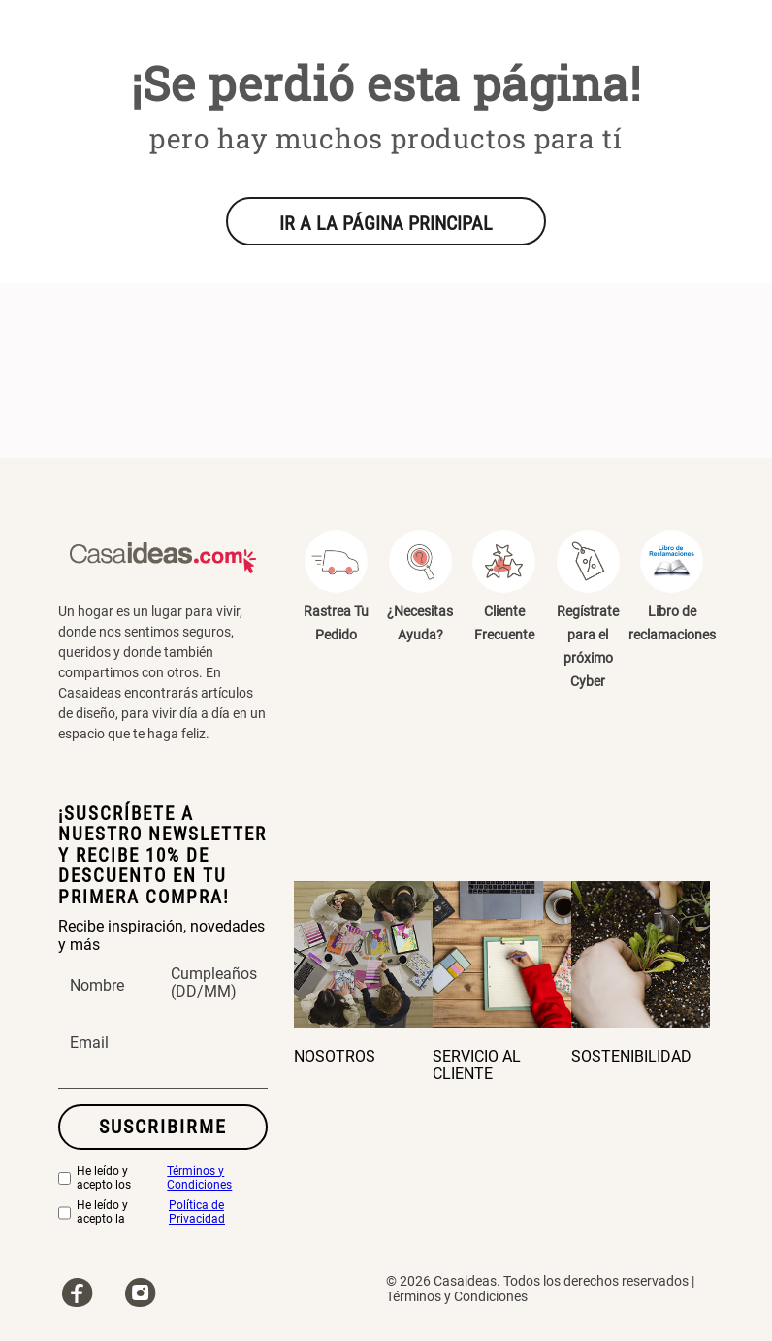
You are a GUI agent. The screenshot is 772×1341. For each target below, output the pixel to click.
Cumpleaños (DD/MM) (214, 982)
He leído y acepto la (163, 1213)
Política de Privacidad (197, 1212)
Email (89, 1044)
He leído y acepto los (163, 1179)
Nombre (97, 986)
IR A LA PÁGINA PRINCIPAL (386, 223)
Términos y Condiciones (199, 1178)
